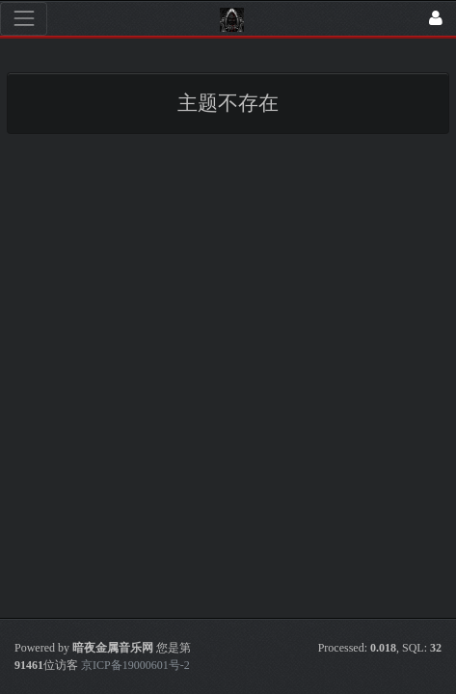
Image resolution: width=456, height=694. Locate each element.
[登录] (436, 19)
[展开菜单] (23, 19)
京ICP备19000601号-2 (134, 665)
